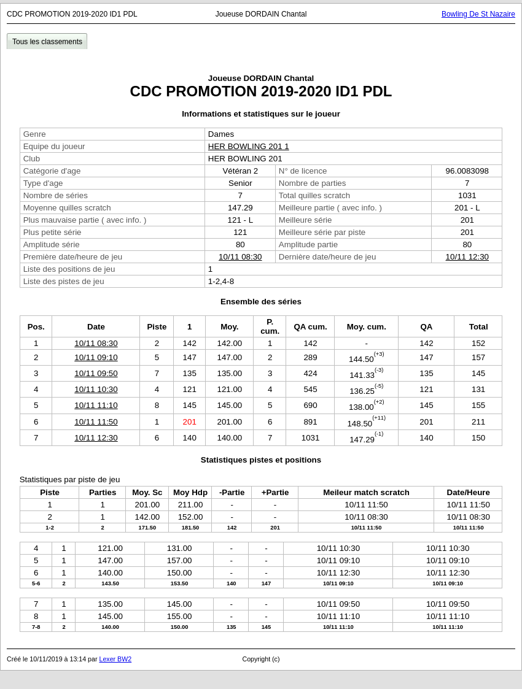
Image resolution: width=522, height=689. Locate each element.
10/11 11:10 (95, 405)
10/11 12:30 (467, 256)
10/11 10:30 (95, 389)
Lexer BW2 (115, 659)
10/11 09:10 (95, 357)
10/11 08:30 (240, 256)
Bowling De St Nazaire (478, 14)
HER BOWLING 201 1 (248, 146)
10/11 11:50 (95, 421)
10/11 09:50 (95, 373)
